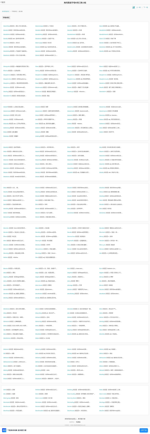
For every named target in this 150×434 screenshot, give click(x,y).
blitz (38, 366)
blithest (39, 362)
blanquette (8, 66)
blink (7, 317)
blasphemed (41, 75)
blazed (39, 151)
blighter (103, 272)
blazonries (72, 160)
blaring (39, 70)
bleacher (104, 164)
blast (39, 83)
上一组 (138, 7)
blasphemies (9, 79)
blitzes (103, 366)
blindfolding (73, 293)
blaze (7, 151)
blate (39, 123)
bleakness (8, 176)
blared (71, 66)
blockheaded (41, 410)
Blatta (7, 132)
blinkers (72, 321)
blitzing (7, 370)
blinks (7, 325)
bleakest (40, 172)
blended (104, 228)
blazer (71, 151)
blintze (71, 325)
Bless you (104, 245)
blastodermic (9, 96)
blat (38, 119)
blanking (72, 51)
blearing (40, 192)
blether (7, 257)
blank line (8, 43)
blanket (39, 47)
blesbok (104, 240)
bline (103, 309)
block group (9, 398)
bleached (72, 164)
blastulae (104, 115)
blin (102, 281)
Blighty (71, 277)
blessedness (41, 249)
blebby (71, 200)
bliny (103, 325)
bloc (6, 394)
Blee (39, 204)
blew (39, 268)
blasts (39, 115)
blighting (8, 277)
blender (8, 232)
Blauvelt (40, 147)
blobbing (72, 389)
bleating (104, 196)
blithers (71, 357)
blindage (72, 285)
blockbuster (9, 406)
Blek (103, 208)
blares (103, 66)
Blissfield (40, 334)
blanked (72, 43)
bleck (103, 200)
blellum (7, 213)
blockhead (8, 410)
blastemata (41, 87)
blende (71, 228)
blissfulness (9, 338)
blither (103, 353)
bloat (7, 374)
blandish (72, 30)
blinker (103, 317)
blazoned (104, 155)
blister (39, 338)
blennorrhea (73, 236)
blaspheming (41, 79)
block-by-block (74, 398)
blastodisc (40, 96)
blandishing (41, 34)
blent (7, 240)
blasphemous (73, 79)
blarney (71, 70)
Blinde (103, 285)
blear (7, 187)
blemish (40, 213)
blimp (7, 281)
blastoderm (105, 91)
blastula (72, 115)
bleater (71, 196)
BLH (103, 268)
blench (39, 217)
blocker (71, 406)
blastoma (72, 107)
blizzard (104, 370)
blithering (40, 357)
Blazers (104, 151)
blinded (7, 289)
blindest (104, 289)
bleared (40, 187)
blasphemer (73, 75)
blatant (103, 119)
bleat (7, 196)
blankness (8, 55)
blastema (104, 83)
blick (7, 272)
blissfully (104, 334)
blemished (72, 213)
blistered (8, 349)
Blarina (7, 70)
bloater (71, 374)
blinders (72, 289)
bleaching (72, 168)
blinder (39, 289)
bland (103, 26)
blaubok (8, 147)
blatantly (8, 123)
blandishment (73, 34)
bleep (71, 208)
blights (39, 277)
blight (39, 272)
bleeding (8, 208)
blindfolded (41, 293)
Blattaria (40, 132)
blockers (104, 406)
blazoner (8, 160)
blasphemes (105, 75)
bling (7, 313)
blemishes (104, 213)
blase (103, 70)
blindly (39, 298)
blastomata (9, 111)
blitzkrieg (40, 370)
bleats (7, 200)
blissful (71, 334)
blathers (40, 128)
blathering (8, 128)
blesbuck (40, 245)
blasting (8, 91)
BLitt (71, 362)
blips (103, 330)
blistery (103, 349)
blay (102, 147)
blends (71, 232)
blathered (104, 123)
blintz (39, 325)
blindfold (8, 293)
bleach (39, 164)
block (39, 394)
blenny (103, 236)
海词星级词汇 (6, 11)
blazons (8, 164)
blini (70, 313)
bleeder (104, 204)
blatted (71, 132)
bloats (7, 378)
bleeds (39, 208)
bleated (39, 196)
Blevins (7, 268)
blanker (103, 43)
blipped (39, 330)
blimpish (40, 281)
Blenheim (104, 232)
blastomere (41, 111)
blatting (39, 136)
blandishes (9, 34)
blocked (40, 406)
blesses (104, 249)
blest (71, 253)
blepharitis (72, 240)
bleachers (8, 168)
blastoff (7, 107)
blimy (71, 281)
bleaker (7, 172)
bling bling (40, 313)
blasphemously (106, 79)
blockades (40, 402)
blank (71, 38)
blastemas (8, 87)
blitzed (71, 366)
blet (102, 253)
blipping (72, 330)
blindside (72, 309)
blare (39, 66)
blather (71, 123)
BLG (71, 268)
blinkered (8, 321)
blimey (103, 277)
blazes (7, 155)
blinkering (40, 321)
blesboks (8, 245)
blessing (8, 253)
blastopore (8, 115)
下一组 (146, 7)
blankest (8, 47)
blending (40, 232)
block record (41, 398)
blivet (71, 370)
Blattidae (8, 136)
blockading (73, 402)
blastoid (40, 107)
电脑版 (78, 422)
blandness (40, 38)
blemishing (9, 217)
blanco (71, 26)
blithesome (105, 357)
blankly (103, 51)
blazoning (40, 160)
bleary (103, 192)
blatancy (72, 119)
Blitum (7, 366)
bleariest (104, 187)
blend (39, 228)
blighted (72, 272)
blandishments (106, 34)
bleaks (39, 176)
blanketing (8, 51)
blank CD (104, 38)
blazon (71, 155)
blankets (40, 51)
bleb (39, 200)
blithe (39, 353)
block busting (73, 394)
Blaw (71, 147)
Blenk (7, 236)
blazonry (104, 160)
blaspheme (9, 75)
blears (71, 192)
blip (6, 330)
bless (71, 245)
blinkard (40, 317)
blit (6, 353)
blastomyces (105, 111)
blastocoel (40, 91)
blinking (104, 321)
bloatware (40, 378)
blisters (71, 349)
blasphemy (9, 83)
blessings (40, 253)
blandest (40, 30)
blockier (104, 410)
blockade (104, 398)
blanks (39, 55)
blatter (103, 132)
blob (7, 389)
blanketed (104, 47)
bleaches (40, 168)
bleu (39, 257)
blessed (8, 249)
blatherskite (73, 128)
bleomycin (40, 240)
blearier (72, 187)
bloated (39, 374)
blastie (103, 87)
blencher (8, 228)
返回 (3, 2)
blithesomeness (10, 362)
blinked (71, 317)
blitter (103, 362)
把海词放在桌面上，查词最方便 (75, 419)
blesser (71, 249)
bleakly (103, 172)
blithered (8, 357)
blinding (8, 298)
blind (7, 285)
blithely (71, 353)
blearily (7, 192)
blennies (40, 236)
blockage (104, 402)
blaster (71, 87)
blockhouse (73, 410)
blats (103, 128)
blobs (103, 389)
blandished (105, 30)
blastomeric (73, 111)
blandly (7, 38)
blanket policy (73, 47)
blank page (41, 43)
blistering (40, 349)
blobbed (40, 389)
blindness (8, 309)
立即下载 (144, 430)
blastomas (104, 107)
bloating (104, 374)
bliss (7, 334)
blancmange (41, 26)
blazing (39, 155)
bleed (71, 204)
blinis (103, 313)
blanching (8, 26)
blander (8, 30)
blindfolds (104, 293)
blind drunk (41, 285)
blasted (71, 83)
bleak (103, 168)
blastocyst (72, 91)
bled (7, 204)
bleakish (72, 172)
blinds (39, 309)
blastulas (8, 119)
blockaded (8, 402)
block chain (105, 394)
